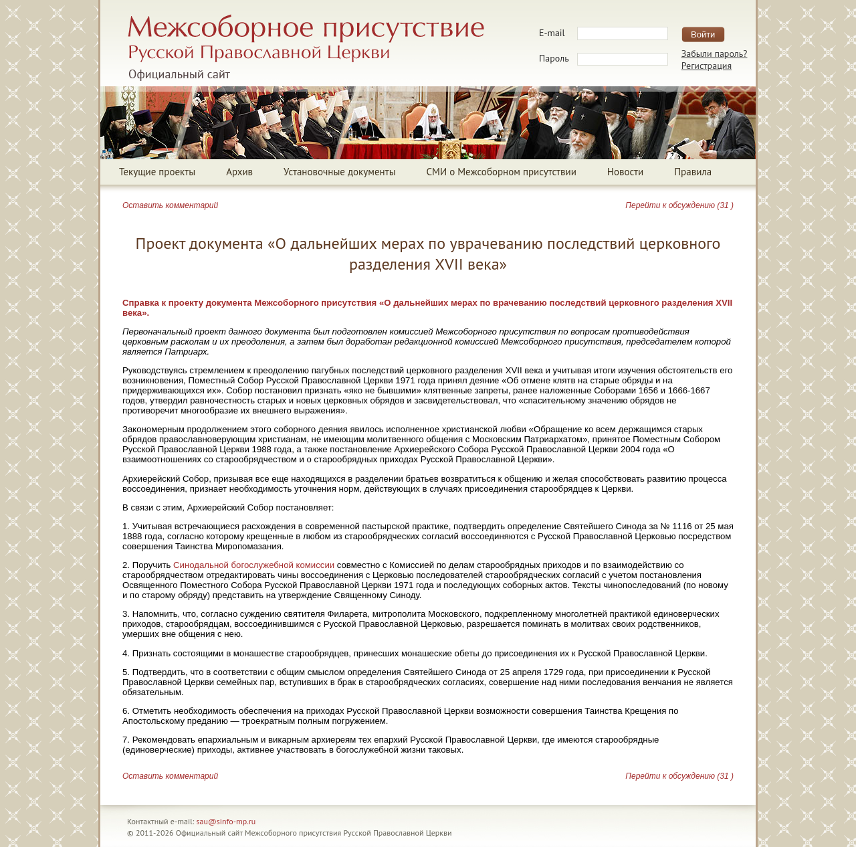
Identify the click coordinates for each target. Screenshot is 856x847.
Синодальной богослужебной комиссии (253, 565)
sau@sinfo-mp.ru (226, 821)
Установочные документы (339, 171)
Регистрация (706, 66)
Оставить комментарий (170, 205)
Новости (625, 171)
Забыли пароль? (714, 54)
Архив (239, 171)
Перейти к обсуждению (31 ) (679, 205)
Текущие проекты (157, 171)
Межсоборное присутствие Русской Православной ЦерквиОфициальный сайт (306, 47)
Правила (693, 171)
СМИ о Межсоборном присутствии (501, 171)
